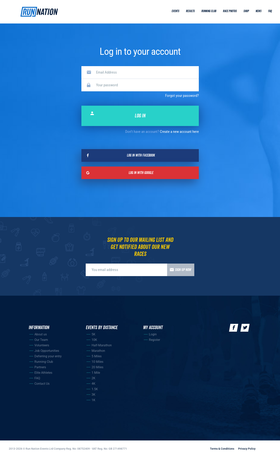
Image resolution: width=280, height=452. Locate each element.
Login (153, 334)
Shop (246, 11)
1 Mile (96, 373)
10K (94, 340)
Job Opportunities (46, 351)
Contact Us (42, 383)
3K (93, 394)
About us (40, 334)
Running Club (208, 11)
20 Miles (97, 367)
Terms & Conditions (222, 448)
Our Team (41, 340)
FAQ (37, 378)
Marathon (98, 351)
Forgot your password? (182, 95)
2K (93, 378)
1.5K (95, 389)
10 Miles (97, 362)
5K (93, 334)
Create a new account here (179, 131)
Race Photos (230, 11)
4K (93, 383)
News (258, 11)
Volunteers (41, 345)
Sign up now (179, 270)
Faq (270, 11)
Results (190, 11)
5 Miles (97, 356)
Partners (40, 367)
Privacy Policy (247, 448)
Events (175, 11)
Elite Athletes (43, 373)
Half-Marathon (102, 345)
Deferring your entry (48, 356)
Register (154, 340)
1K (93, 400)
